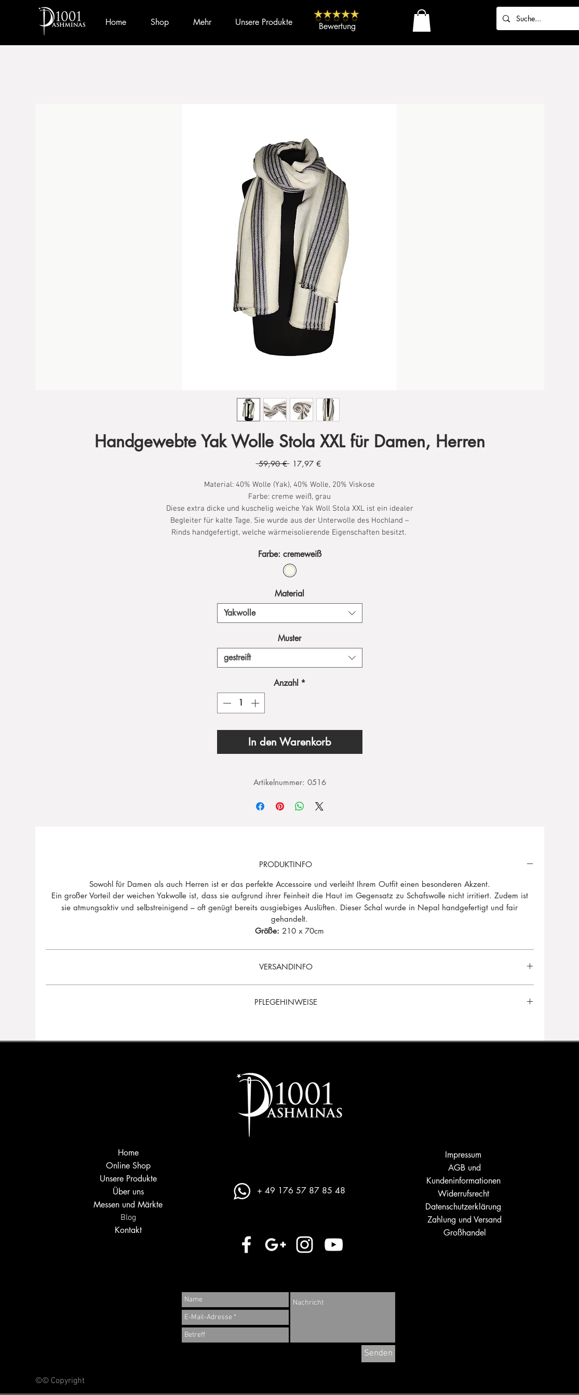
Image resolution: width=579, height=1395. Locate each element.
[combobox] (289, 613)
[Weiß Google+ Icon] (275, 1244)
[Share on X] (319, 806)
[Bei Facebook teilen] (260, 806)
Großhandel (464, 1232)
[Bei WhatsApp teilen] (299, 806)
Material (289, 593)
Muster (289, 638)
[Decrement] (226, 703)
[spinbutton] (241, 703)
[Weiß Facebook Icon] (246, 1244)
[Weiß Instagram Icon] (304, 1244)
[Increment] (256, 703)
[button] (421, 20)
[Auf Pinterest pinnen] (280, 806)
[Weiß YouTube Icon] (333, 1244)
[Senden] (378, 1353)
